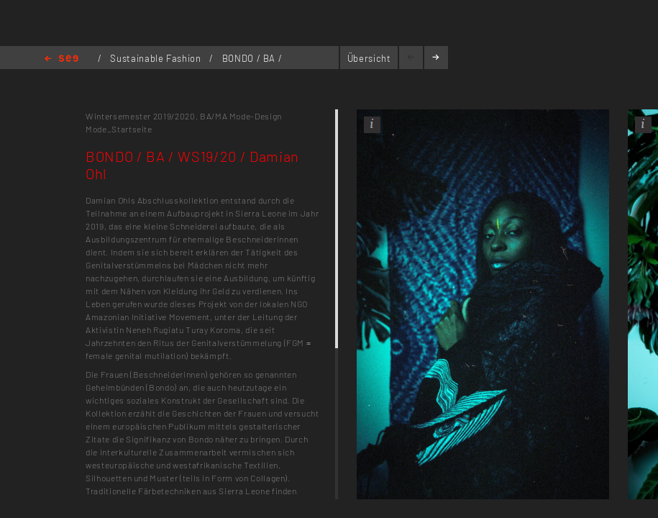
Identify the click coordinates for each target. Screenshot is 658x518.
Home (61, 59)
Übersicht (369, 58)
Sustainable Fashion (157, 58)
